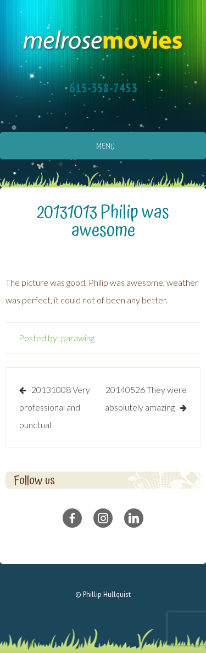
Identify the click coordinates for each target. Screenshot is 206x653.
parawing (77, 338)
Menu (105, 147)
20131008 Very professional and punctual (54, 407)
